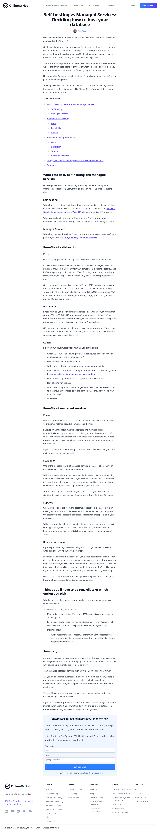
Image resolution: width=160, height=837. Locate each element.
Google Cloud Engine (53, 212)
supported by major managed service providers (72, 374)
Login (132, 5)
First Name (49, 746)
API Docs (93, 789)
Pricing (111, 5)
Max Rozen (82, 31)
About (137, 789)
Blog (92, 793)
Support (55, 151)
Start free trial (148, 5)
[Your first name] (80, 750)
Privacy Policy (140, 797)
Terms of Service (141, 801)
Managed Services (59, 113)
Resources (95, 5)
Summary (51, 165)
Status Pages (50, 813)
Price (53, 123)
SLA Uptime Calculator (121, 793)
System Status (73, 797)
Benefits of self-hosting (58, 118)
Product (78, 5)
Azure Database (90, 237)
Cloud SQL (74, 237)
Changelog (49, 821)
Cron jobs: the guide (120, 812)
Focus (54, 142)
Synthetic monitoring (53, 809)
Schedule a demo (75, 789)
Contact (138, 793)
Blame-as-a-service (60, 155)
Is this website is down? (121, 789)
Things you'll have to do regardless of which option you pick (75, 160)
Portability (56, 128)
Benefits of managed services (61, 137)
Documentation (96, 797)
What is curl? (117, 804)
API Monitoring (51, 793)
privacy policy (97, 773)
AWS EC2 (111, 208)
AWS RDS (64, 237)
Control (54, 132)
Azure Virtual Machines (77, 212)
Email (47, 756)
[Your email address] (80, 759)
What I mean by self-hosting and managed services (71, 104)
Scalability (56, 146)
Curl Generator (118, 808)
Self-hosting (56, 109)
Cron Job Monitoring (53, 797)
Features (48, 789)
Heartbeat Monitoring (54, 801)
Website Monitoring (53, 805)
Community (72, 793)
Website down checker (56, 5)
